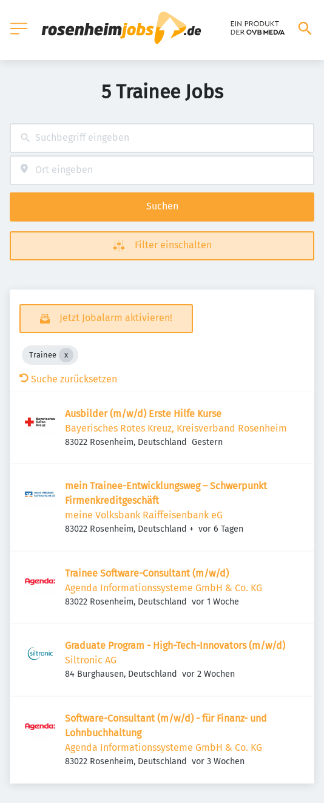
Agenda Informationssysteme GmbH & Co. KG (163, 588)
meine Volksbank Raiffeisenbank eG (144, 515)
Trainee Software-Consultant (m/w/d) (147, 573)
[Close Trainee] (66, 355)
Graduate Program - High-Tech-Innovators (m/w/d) (175, 645)
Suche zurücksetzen (68, 379)
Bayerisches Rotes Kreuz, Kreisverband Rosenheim (176, 428)
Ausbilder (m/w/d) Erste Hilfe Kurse (143, 413)
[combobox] (162, 138)
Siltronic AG (90, 660)
